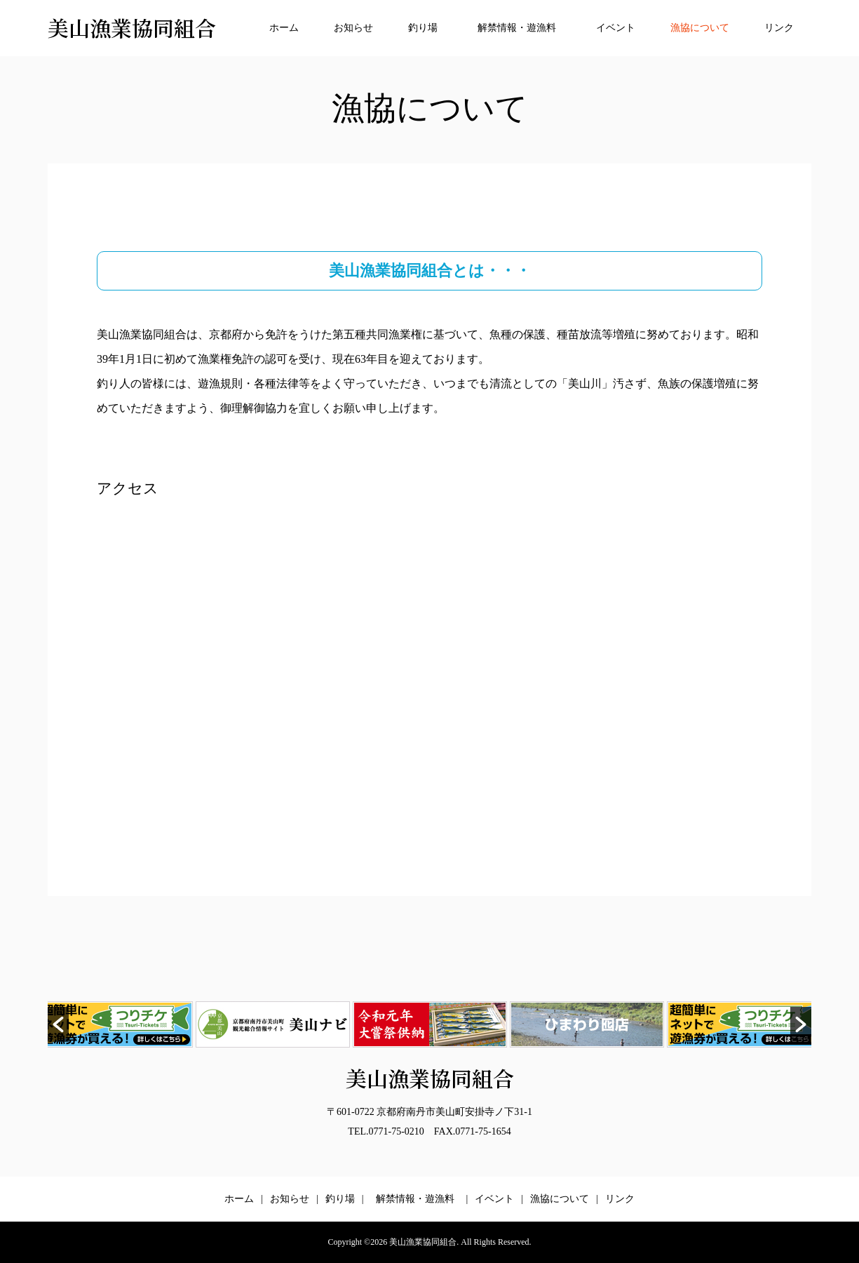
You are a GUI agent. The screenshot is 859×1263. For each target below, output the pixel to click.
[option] (273, 1024)
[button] (58, 1024)
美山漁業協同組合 (132, 27)
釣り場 (423, 27)
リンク (779, 27)
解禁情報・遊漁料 (522, 27)
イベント (615, 27)
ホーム (284, 27)
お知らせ (353, 27)
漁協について (699, 27)
